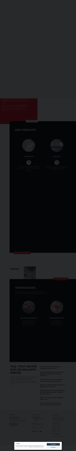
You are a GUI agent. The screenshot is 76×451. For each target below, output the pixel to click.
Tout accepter (53, 444)
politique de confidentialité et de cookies (36, 446)
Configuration (53, 447)
